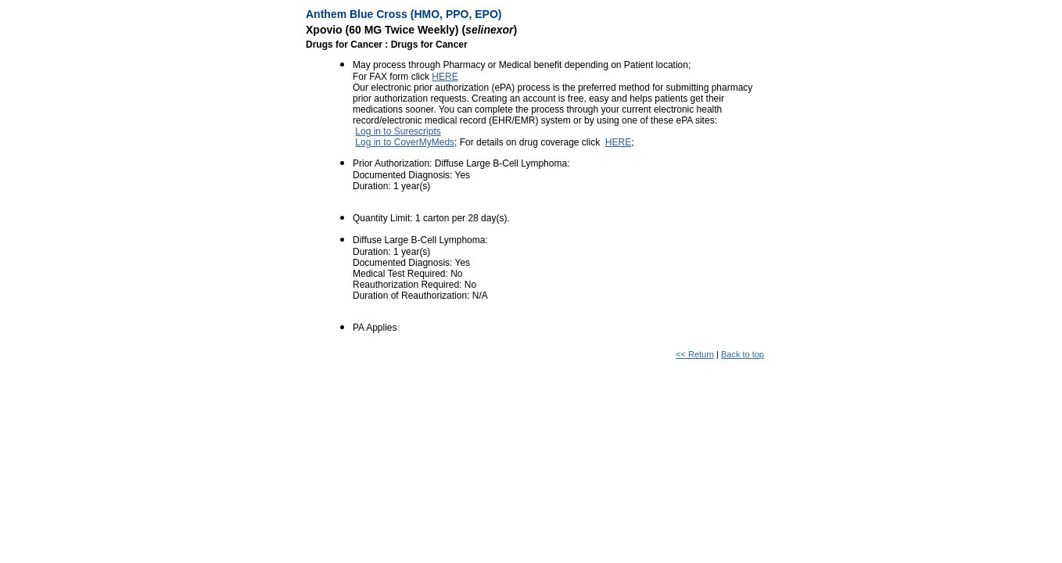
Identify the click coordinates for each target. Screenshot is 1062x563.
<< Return (695, 354)
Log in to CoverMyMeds (404, 142)
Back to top (742, 354)
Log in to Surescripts (397, 131)
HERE (444, 76)
